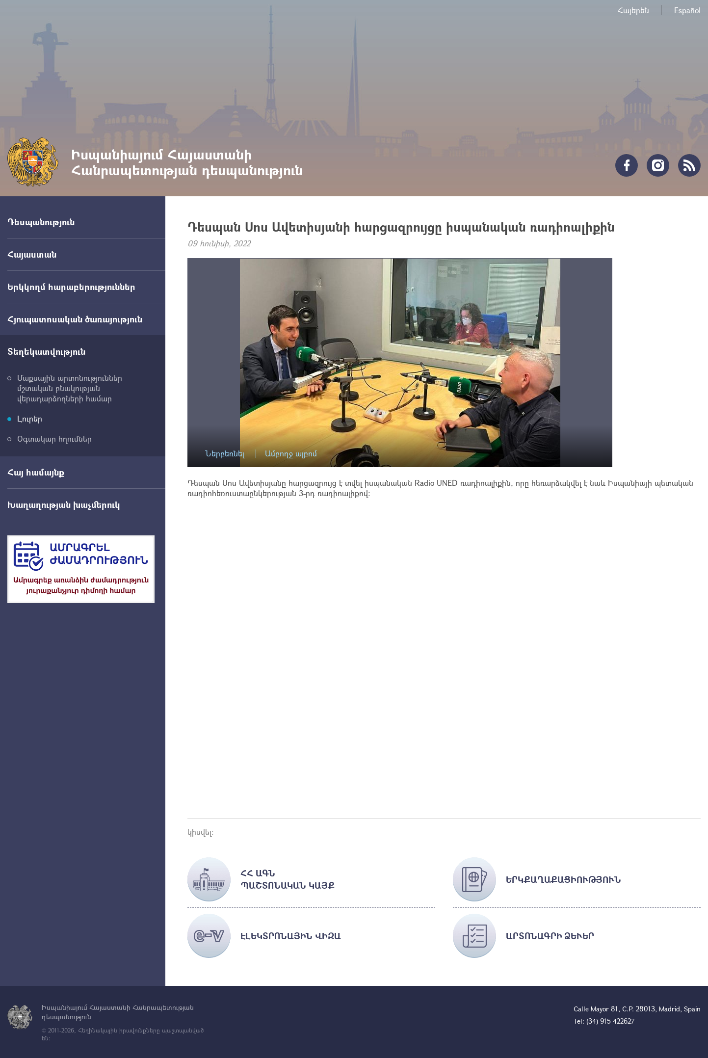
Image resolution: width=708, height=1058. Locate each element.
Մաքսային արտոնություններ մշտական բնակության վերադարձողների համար (69, 387)
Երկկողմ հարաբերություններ (71, 286)
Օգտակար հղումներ (54, 438)
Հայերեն (633, 10)
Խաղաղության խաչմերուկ (63, 504)
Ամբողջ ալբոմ (291, 454)
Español (687, 10)
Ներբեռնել (224, 454)
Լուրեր (29, 418)
